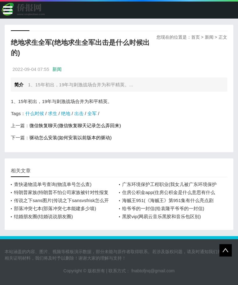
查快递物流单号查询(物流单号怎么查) (52, 184)
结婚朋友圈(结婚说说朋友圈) (43, 216)
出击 (79, 113)
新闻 (209, 37)
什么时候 (34, 113)
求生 (52, 113)
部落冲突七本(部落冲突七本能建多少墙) (55, 208)
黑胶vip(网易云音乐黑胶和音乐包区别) (161, 216)
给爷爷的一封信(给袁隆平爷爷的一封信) (163, 208)
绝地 (65, 113)
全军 (92, 113)
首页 (195, 37)
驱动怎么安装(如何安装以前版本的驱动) (70, 137)
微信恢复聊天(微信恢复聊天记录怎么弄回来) (75, 125)
